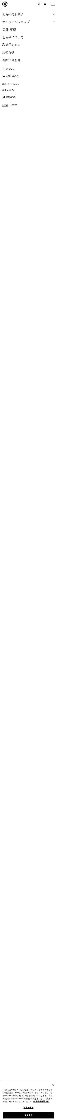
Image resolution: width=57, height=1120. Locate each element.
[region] (28, 1100)
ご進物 (14, 804)
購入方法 (42, 794)
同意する (28, 1115)
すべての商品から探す (28, 753)
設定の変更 (29, 1107)
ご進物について (42, 842)
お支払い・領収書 (42, 804)
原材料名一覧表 (42, 852)
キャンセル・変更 (14, 814)
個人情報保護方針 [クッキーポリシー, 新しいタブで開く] (41, 1101)
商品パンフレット (14, 842)
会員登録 (14, 794)
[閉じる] (53, 1085)
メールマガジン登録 (28, 472)
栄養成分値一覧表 (14, 852)
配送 (42, 814)
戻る (5, 18)
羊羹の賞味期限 (14, 862)
